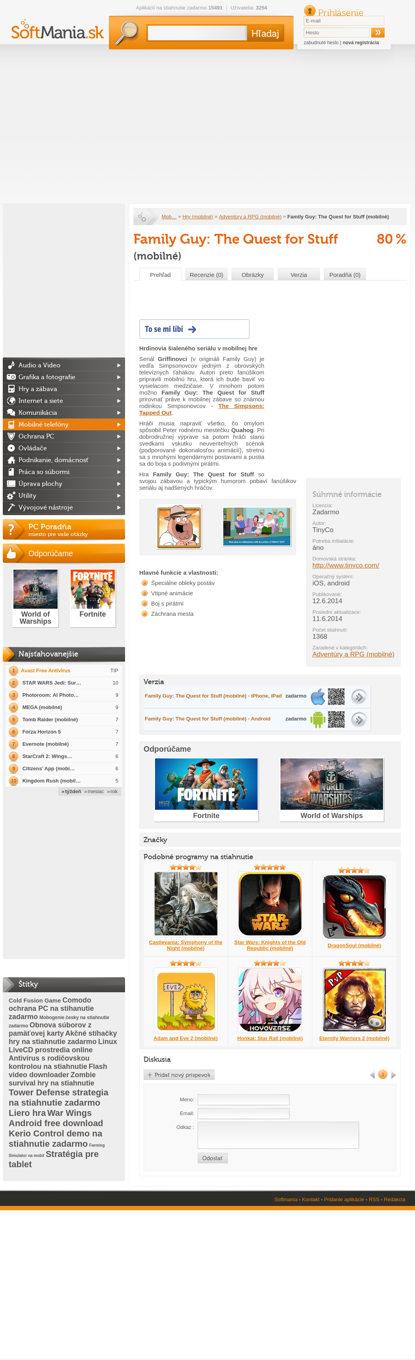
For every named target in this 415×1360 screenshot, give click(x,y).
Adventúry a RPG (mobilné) (250, 217)
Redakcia (394, 1199)
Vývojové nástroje (46, 507)
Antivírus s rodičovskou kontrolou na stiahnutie (49, 1062)
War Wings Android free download (56, 1118)
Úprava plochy (40, 483)
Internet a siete (41, 400)
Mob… (169, 217)
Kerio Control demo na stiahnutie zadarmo (55, 1139)
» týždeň (71, 791)
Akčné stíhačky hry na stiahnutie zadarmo (63, 1037)
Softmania (286, 1199)
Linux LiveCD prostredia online (63, 1046)
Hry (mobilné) (197, 217)
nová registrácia (361, 42)
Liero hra (27, 1113)
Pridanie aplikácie (344, 1199)
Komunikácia (38, 412)
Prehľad (160, 274)
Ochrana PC (36, 436)
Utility (27, 495)
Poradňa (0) (345, 274)
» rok (112, 791)
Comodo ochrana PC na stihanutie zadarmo (51, 1008)
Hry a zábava (38, 389)
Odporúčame (50, 553)
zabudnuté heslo (321, 42)
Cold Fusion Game (35, 1000)
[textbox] (195, 33)
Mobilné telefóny (44, 424)
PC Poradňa (76, 529)
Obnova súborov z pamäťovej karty (50, 1029)
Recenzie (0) (206, 274)
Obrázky (253, 274)
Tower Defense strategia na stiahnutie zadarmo (58, 1097)
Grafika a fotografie (47, 377)
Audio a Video (39, 365)
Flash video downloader (58, 1071)
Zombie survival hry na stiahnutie (52, 1079)
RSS (374, 1199)
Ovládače (33, 448)
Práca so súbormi (44, 472)
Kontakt (311, 1199)
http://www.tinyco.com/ (345, 565)
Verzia (299, 274)
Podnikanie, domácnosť (53, 460)
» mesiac (94, 791)
